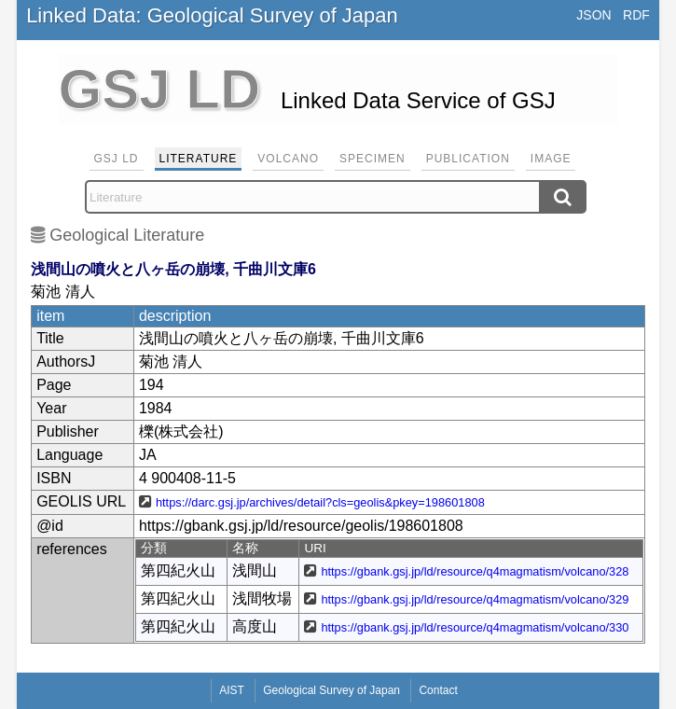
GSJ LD (116, 158)
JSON (593, 14)
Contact (438, 690)
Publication (468, 158)
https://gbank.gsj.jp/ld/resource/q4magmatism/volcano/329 (474, 599)
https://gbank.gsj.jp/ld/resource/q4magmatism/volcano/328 (474, 571)
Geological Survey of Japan (331, 690)
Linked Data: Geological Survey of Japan (212, 15)
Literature (198, 158)
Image (551, 158)
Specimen (372, 158)
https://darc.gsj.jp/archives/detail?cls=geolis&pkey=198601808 (320, 502)
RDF (636, 14)
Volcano (288, 158)
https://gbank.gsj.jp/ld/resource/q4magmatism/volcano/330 (474, 627)
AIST (231, 690)
